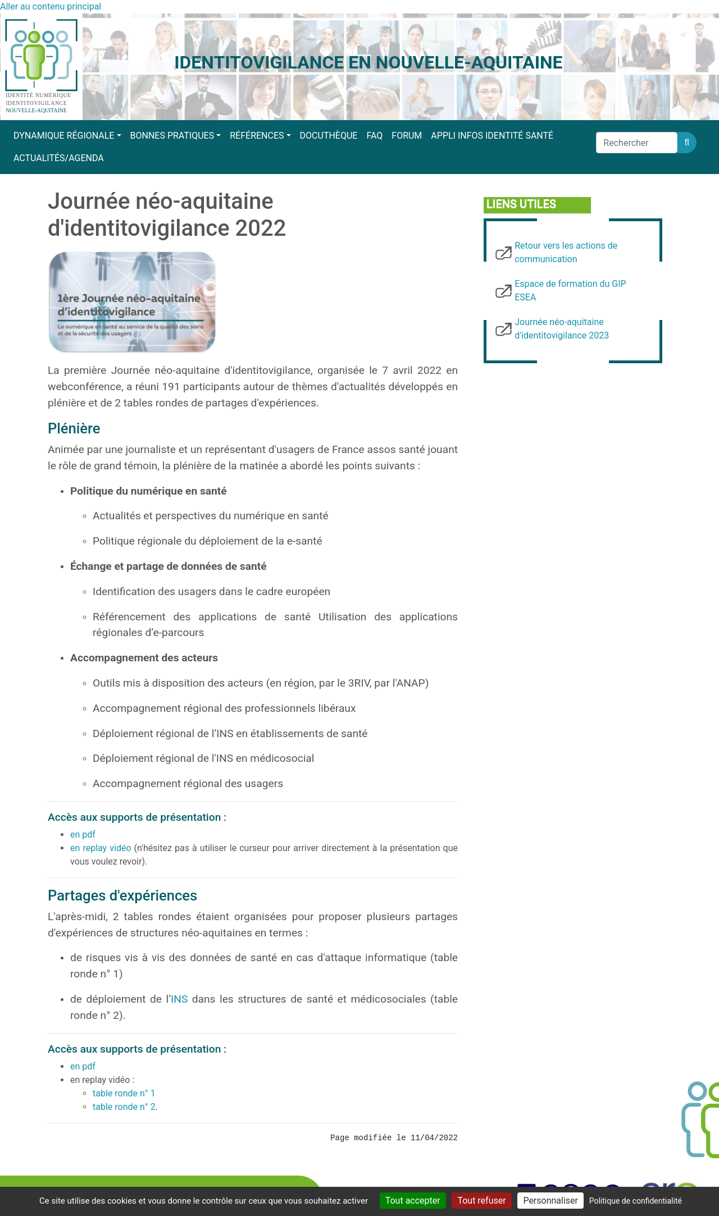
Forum (407, 135)
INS (179, 999)
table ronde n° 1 (124, 1093)
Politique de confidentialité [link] (635, 1200)
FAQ (374, 135)
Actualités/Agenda (58, 158)
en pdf (82, 834)
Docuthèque (329, 135)
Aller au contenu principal (50, 6)
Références (257, 135)
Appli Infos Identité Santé (492, 135)
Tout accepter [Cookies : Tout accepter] (412, 1200)
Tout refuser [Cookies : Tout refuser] (481, 1200)
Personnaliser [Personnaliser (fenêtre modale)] (550, 1200)
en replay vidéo (100, 848)
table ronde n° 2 (124, 1106)
